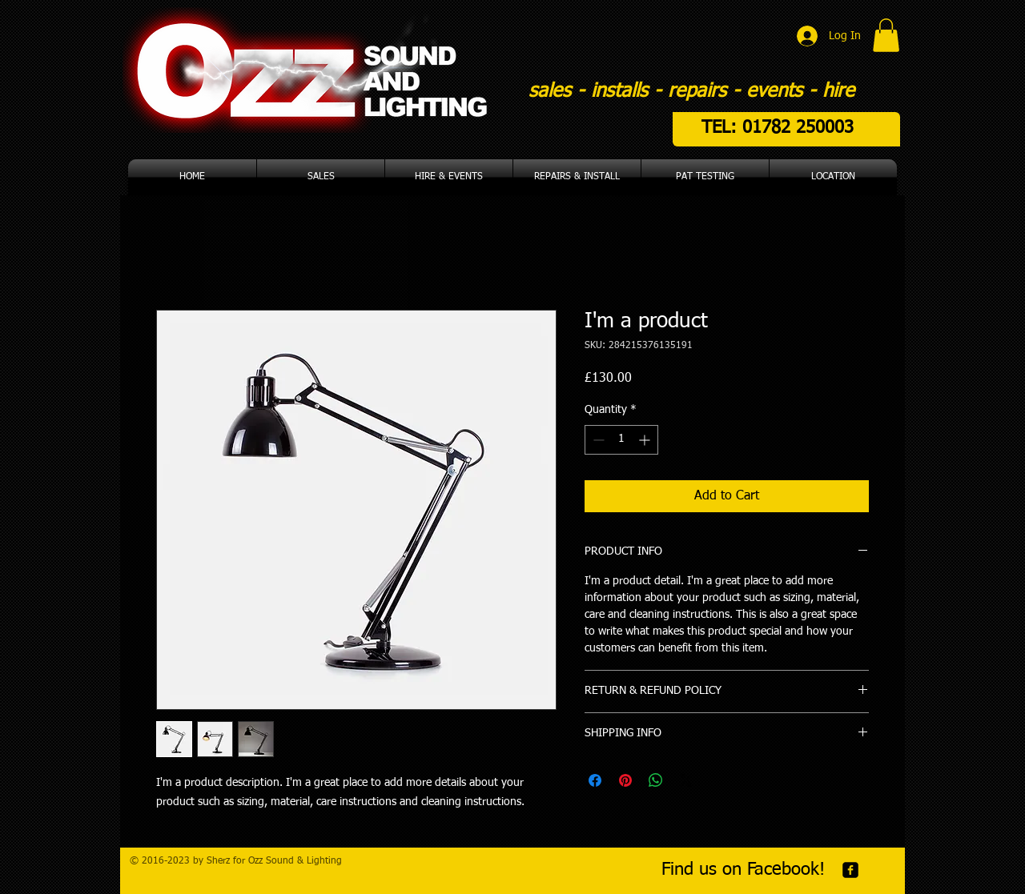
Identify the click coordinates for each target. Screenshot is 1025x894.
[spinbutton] (621, 440)
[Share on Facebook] (595, 780)
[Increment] (646, 440)
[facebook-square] (850, 870)
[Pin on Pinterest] (625, 780)
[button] (886, 35)
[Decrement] (597, 440)
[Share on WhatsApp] (655, 780)
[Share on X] (686, 780)
